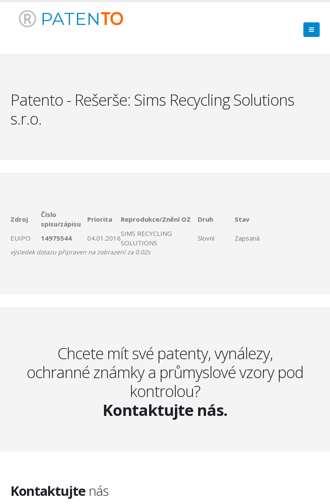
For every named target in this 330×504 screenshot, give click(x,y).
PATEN (71, 18)
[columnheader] (25, 219)
